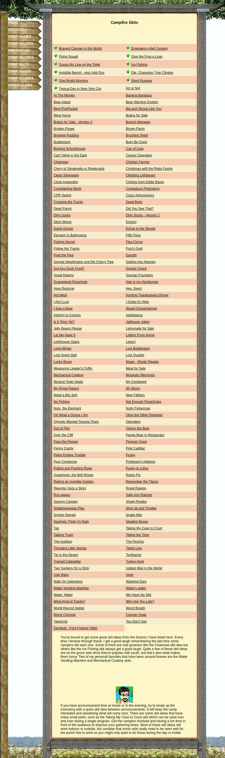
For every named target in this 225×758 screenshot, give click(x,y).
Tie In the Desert (66, 555)
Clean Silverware (66, 175)
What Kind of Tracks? (69, 601)
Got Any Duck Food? (69, 269)
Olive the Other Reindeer (144, 415)
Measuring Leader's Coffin (73, 368)
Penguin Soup (136, 442)
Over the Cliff (63, 435)
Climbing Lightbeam (140, 175)
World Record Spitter (69, 608)
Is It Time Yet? (64, 322)
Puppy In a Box (137, 468)
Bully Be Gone (136, 142)
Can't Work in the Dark (70, 155)
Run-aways (62, 495)
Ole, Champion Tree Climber (152, 73)
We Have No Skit (138, 595)
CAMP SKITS (18, 64)
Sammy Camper (66, 502)
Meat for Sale (136, 368)
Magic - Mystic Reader (142, 362)
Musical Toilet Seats (68, 382)
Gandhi (131, 255)
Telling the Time (137, 535)
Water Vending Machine (71, 588)
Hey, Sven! (134, 288)
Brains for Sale (137, 115)
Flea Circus (134, 242)
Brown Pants (135, 129)
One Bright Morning (73, 81)
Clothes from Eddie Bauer (145, 182)
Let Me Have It (64, 335)
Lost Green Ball (65, 355)
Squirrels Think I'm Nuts (71, 522)
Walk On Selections (68, 581)
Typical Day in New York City (80, 89)
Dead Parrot (63, 209)
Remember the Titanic (142, 482)
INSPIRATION (18, 50)
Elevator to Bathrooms (70, 235)
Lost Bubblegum (138, 348)
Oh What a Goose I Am (71, 415)
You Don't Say (136, 621)
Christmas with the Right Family (149, 169)
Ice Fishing (139, 65)
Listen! (131, 342)
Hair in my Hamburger (142, 282)
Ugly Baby (61, 575)
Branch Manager (138, 122)
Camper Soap (136, 615)
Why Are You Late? (140, 601)
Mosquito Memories (140, 375)
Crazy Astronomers (140, 195)
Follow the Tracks (66, 249)
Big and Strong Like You (143, 109)
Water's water (136, 588)
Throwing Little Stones (70, 548)
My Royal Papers (66, 388)
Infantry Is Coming (67, 315)
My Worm (133, 388)
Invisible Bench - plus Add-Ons (81, 73)
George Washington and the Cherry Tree (84, 262)
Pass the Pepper (66, 442)
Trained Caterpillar (67, 562)
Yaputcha (61, 621)
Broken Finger (64, 129)
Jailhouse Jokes (137, 322)
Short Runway (141, 81)
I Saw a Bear (63, 308)
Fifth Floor (133, 235)
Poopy (130, 455)
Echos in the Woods (141, 229)
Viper (130, 575)
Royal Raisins (136, 488)
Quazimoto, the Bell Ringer (73, 475)
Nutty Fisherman (138, 408)
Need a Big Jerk (65, 395)
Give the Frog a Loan (146, 57)
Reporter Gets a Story (70, 488)
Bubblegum (62, 142)
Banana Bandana (139, 95)
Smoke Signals (65, 515)
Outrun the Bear (137, 428)
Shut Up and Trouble (141, 508)
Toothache (133, 555)
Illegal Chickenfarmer (141, 308)
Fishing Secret (64, 242)
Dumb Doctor (63, 229)
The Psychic (135, 542)
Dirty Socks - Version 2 (142, 215)
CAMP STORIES (21, 78)
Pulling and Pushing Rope (73, 468)
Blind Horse (62, 115)
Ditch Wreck (62, 222)
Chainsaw (61, 162)
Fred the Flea (63, 255)
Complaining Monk (67, 189)
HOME (13, 23)
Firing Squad (68, 57)
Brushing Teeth (137, 135)
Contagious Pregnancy (142, 189)
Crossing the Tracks (68, 202)
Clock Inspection (66, 182)
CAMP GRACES (20, 44)
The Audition (63, 542)
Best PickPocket (66, 109)
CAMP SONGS (19, 71)
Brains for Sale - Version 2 (73, 122)
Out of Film (62, 428)
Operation (133, 422)
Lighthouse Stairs (66, 342)
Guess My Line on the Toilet (79, 65)
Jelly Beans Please (68, 328)
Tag (56, 528)
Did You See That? (140, 209)
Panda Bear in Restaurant (145, 435)
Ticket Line (134, 548)
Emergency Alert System (149, 48)
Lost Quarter (135, 355)
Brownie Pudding (66, 135)
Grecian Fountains (139, 275)
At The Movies (64, 95)
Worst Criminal (64, 615)
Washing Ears (136, 581)
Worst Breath (135, 608)
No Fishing (61, 402)
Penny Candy (64, 448)
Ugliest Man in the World (144, 568)
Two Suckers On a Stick (71, 568)
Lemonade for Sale (140, 328)
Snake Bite (134, 515)
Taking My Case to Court (144, 528)
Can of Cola (134, 149)
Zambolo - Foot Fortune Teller (76, 628)
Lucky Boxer (63, 362)
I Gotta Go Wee (137, 302)
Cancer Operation (139, 155)
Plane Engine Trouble (70, 455)
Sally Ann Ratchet (139, 495)
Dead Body (134, 202)
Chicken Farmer (137, 162)
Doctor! (131, 222)
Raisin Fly (133, 475)
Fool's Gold (134, 249)
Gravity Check (136, 269)
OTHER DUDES (20, 85)
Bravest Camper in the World (80, 48)
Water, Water (63, 595)
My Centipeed (136, 382)
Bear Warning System (142, 102)
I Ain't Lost (61, 302)
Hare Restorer (64, 288)
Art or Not (133, 88)
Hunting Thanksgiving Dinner (147, 295)
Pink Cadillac (135, 448)
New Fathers (135, 395)
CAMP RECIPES (21, 57)
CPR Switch (62, 195)
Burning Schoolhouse (69, 149)
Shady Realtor (136, 502)
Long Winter (63, 348)
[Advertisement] (124, 35)
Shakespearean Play (69, 508)
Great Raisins (64, 275)
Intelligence (134, 315)
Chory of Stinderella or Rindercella (79, 169)
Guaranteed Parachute (70, 282)
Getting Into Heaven (141, 262)
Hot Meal (60, 295)
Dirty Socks (62, 215)
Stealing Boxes (137, 522)
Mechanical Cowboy (68, 375)
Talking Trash (63, 535)
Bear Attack (62, 102)
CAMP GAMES (19, 37)
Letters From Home (140, 335)
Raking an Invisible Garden (74, 482)
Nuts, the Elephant (67, 408)
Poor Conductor (65, 462)
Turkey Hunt (135, 562)
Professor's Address (140, 462)
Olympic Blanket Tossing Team (76, 422)
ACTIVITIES (17, 30)
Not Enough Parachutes (143, 402)
